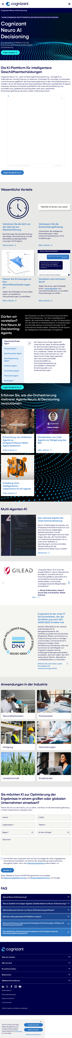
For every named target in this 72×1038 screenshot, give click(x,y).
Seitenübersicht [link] (6, 990)
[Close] (40, 1021)
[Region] (18, 832)
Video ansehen (9, 53)
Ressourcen (6, 975)
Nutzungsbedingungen (40, 878)
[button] (69, 4)
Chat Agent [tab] (8, 381)
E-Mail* (41, 817)
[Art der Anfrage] (54, 832)
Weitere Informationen (11, 981)
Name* (5, 817)
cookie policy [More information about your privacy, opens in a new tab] (18, 1031)
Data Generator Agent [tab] (13, 353)
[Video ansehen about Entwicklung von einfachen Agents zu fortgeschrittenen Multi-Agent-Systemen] (10, 450)
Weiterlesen (42, 553)
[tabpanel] (47, 357)
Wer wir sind (7, 963)
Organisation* (8, 825)
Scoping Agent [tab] (10, 348)
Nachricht (7, 840)
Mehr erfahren (44, 245)
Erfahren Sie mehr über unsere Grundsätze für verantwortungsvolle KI (50, 666)
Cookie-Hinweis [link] (6, 1002)
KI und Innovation (9, 969)
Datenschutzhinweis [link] (8, 998)
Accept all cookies (33, 1025)
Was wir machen (8, 957)
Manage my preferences (33, 1034)
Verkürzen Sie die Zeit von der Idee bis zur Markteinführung (16, 227)
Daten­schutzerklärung (36, 863)
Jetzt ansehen (8, 245)
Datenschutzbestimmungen (15, 878)
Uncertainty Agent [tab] (11, 371)
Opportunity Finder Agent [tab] (12, 342)
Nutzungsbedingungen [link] (9, 994)
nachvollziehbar (50, 288)
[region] (22, 1029)
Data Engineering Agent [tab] (11, 359)
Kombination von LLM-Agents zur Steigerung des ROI (52, 440)
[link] (17, 4)
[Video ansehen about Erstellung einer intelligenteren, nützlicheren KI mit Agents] (10, 493)
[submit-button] (7, 870)
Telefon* (42, 825)
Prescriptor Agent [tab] (11, 376)
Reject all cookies (33, 1030)
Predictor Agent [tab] (10, 366)
